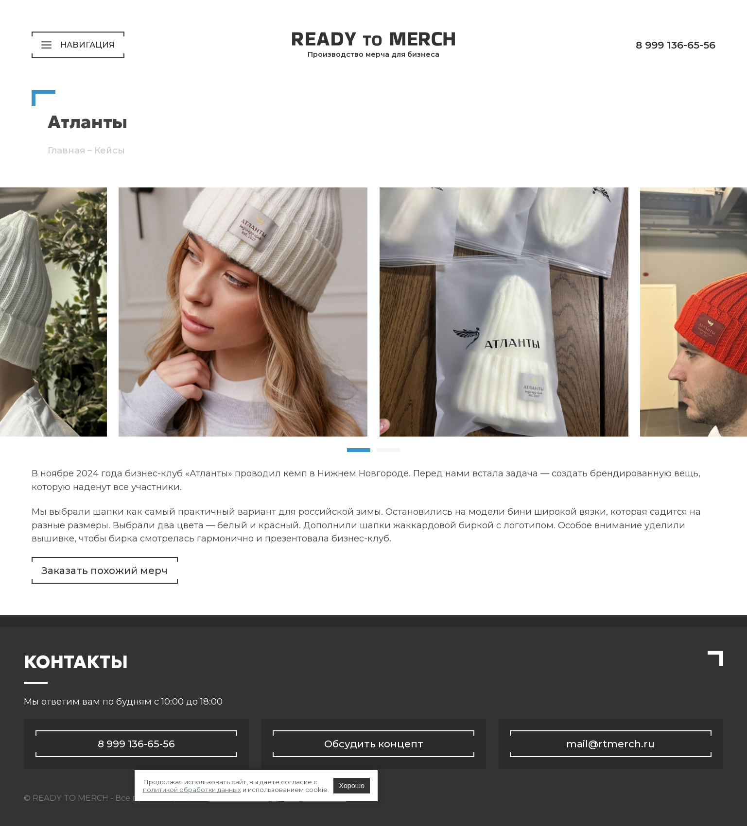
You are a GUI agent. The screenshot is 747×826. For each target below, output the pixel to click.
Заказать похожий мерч (104, 570)
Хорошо (469, 797)
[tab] (359, 450)
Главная (66, 150)
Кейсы (109, 150)
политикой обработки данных (323, 797)
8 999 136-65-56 (675, 45)
